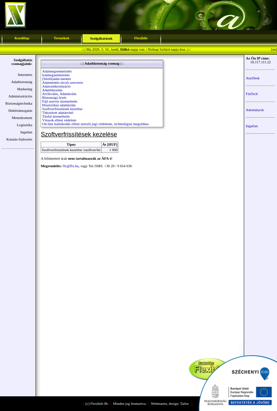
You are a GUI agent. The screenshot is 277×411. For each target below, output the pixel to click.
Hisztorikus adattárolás (59, 105)
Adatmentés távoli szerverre (62, 82)
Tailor (184, 404)
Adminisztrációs (20, 96)
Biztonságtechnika (18, 103)
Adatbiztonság (21, 82)
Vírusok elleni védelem (59, 120)
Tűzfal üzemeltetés (56, 116)
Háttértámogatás (20, 110)
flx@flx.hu (71, 166)
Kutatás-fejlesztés (19, 139)
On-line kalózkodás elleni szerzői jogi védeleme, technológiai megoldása (95, 124)
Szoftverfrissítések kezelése (62, 109)
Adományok (255, 110)
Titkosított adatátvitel (57, 113)
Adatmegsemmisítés (56, 71)
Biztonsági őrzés (54, 98)
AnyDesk (253, 78)
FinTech (252, 94)
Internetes (25, 75)
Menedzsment (22, 118)
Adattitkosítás (52, 90)
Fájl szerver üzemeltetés (59, 101)
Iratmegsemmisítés (56, 75)
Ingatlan (26, 132)
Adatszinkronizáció (56, 86)
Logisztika (24, 125)
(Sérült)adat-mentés (56, 79)
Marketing (24, 89)
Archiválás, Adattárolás (59, 94)
